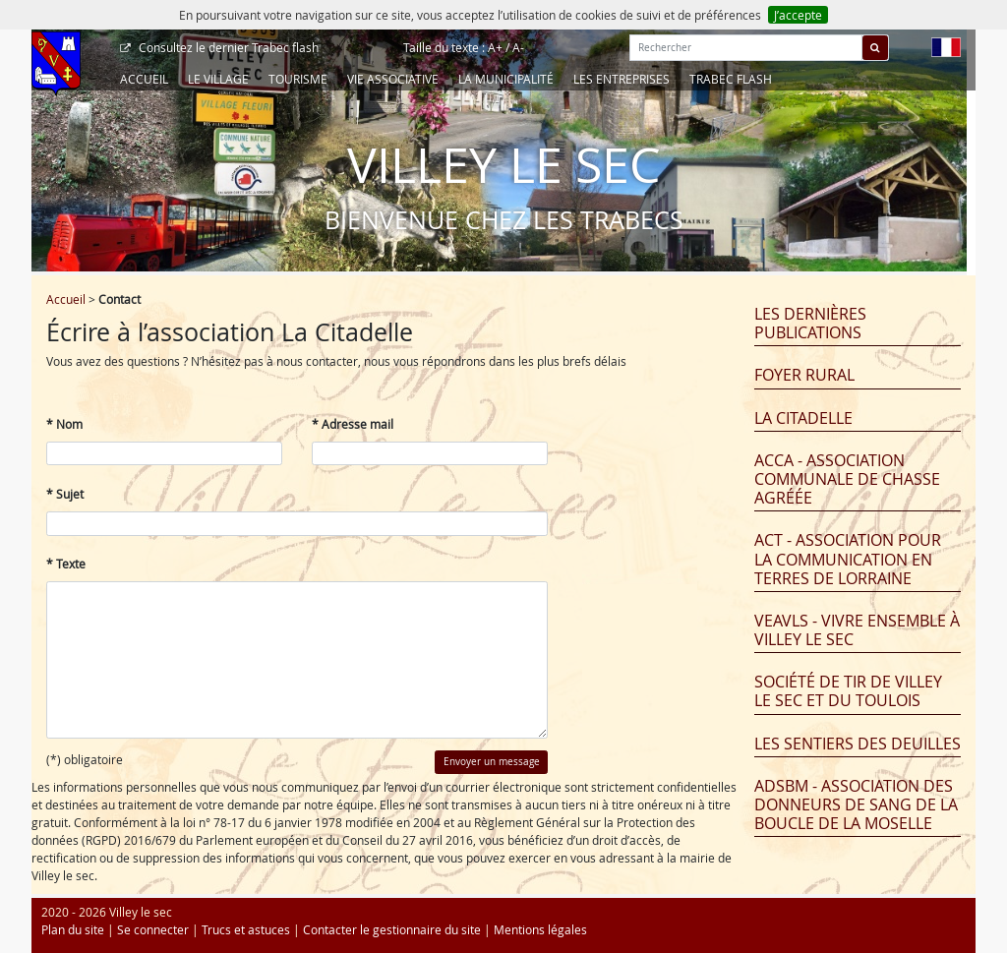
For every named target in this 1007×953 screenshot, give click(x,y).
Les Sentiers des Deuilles (857, 743)
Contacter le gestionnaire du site (392, 929)
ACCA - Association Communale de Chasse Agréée (847, 478)
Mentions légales (540, 929)
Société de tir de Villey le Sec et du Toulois (848, 691)
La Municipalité (506, 79)
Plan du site (72, 929)
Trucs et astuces (246, 929)
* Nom (64, 424)
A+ (495, 47)
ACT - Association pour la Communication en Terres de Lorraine (847, 558)
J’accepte (798, 15)
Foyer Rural (804, 375)
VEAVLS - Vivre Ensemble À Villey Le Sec (857, 630)
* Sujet (65, 494)
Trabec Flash (730, 79)
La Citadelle (803, 418)
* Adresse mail (352, 424)
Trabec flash (227, 47)
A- (518, 47)
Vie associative (393, 79)
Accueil (144, 79)
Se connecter (153, 929)
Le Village (218, 79)
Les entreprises (621, 79)
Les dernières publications (810, 323)
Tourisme (297, 79)
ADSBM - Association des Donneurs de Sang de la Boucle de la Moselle (856, 804)
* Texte (66, 563)
